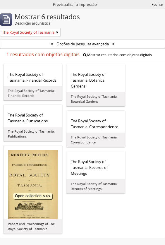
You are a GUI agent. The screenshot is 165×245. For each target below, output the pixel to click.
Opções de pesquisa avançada (82, 44)
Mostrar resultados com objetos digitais (117, 54)
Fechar (157, 4)
